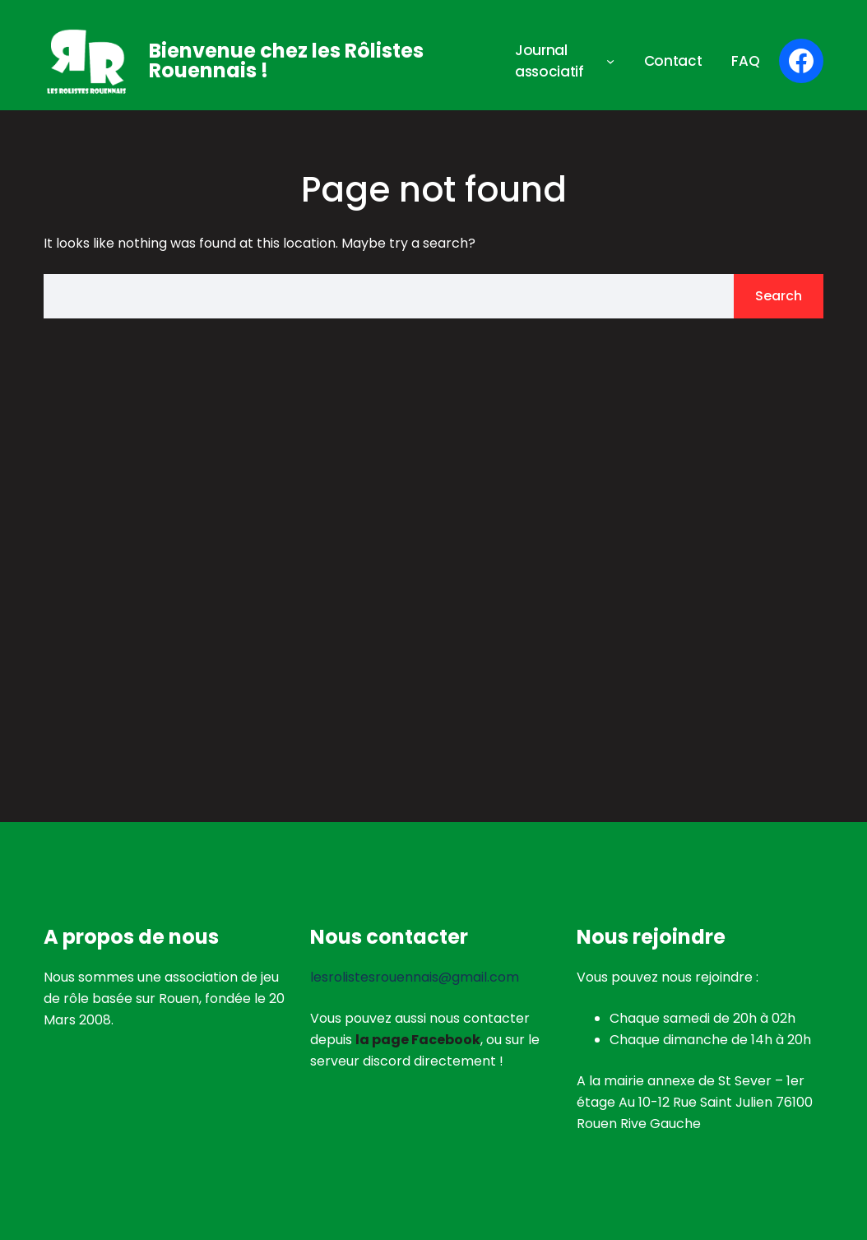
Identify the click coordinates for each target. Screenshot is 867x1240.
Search (778, 295)
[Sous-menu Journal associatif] (610, 61)
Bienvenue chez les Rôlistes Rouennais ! (286, 60)
